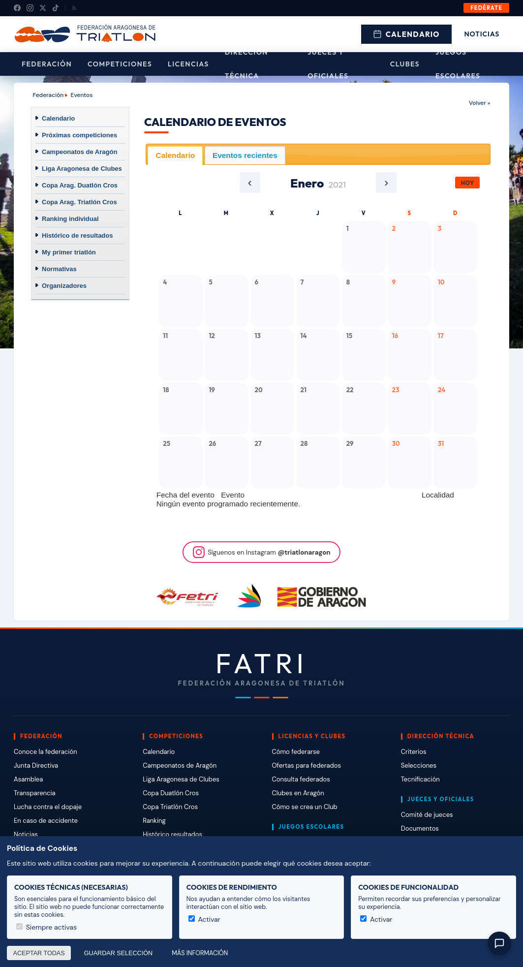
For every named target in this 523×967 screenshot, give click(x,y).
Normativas (59, 269)
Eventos (82, 95)
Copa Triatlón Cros (170, 807)
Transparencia (35, 793)
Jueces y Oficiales (328, 64)
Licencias (188, 64)
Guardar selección (118, 953)
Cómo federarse (296, 752)
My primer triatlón (69, 252)
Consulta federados (301, 779)
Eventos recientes (245, 155)
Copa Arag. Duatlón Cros (80, 185)
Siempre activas (46, 927)
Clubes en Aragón (298, 793)
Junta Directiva (36, 765)
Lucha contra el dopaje (48, 807)
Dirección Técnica (246, 64)
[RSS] (74, 8)
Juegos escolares (458, 64)
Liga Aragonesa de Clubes (82, 168)
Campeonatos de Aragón (79, 152)
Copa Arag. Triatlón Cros (79, 202)
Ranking (154, 820)
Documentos (420, 828)
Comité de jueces (427, 815)
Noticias (481, 34)
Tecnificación (420, 779)
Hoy (467, 183)
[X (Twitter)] (42, 7)
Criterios (414, 752)
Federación (47, 64)
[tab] (175, 155)
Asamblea (28, 779)
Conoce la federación (45, 752)
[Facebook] (17, 7)
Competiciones (120, 64)
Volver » (479, 103)
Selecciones (418, 765)
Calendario (406, 34)
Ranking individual (70, 218)
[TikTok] (55, 7)
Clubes (405, 64)
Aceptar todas (39, 953)
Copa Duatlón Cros (171, 793)
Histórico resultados (172, 834)
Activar (204, 919)
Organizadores (64, 285)
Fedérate (486, 7)
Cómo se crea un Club (305, 807)
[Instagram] (30, 7)
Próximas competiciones (79, 135)
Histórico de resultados (77, 235)
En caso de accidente (46, 820)
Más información (200, 953)
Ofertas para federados (306, 765)
